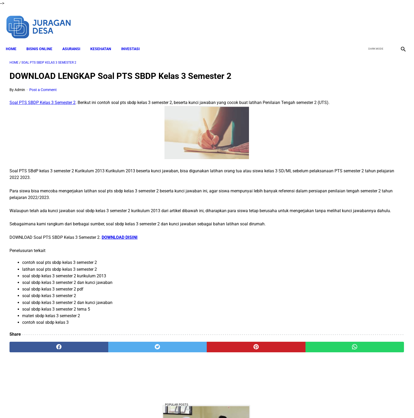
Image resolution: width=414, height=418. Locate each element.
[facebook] (361, 20)
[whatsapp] (242, 355)
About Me (143, 404)
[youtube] (386, 20)
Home (15, 40)
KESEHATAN (104, 40)
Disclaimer (164, 404)
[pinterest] (176, 355)
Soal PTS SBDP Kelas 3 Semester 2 (43, 97)
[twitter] (374, 20)
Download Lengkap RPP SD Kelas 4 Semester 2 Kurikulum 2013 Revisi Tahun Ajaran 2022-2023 (349, 350)
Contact (253, 404)
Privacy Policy (230, 404)
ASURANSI (75, 40)
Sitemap (272, 404)
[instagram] (398, 20)
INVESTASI (134, 40)
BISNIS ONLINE (43, 40)
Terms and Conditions (196, 404)
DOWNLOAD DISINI (120, 245)
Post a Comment (43, 84)
